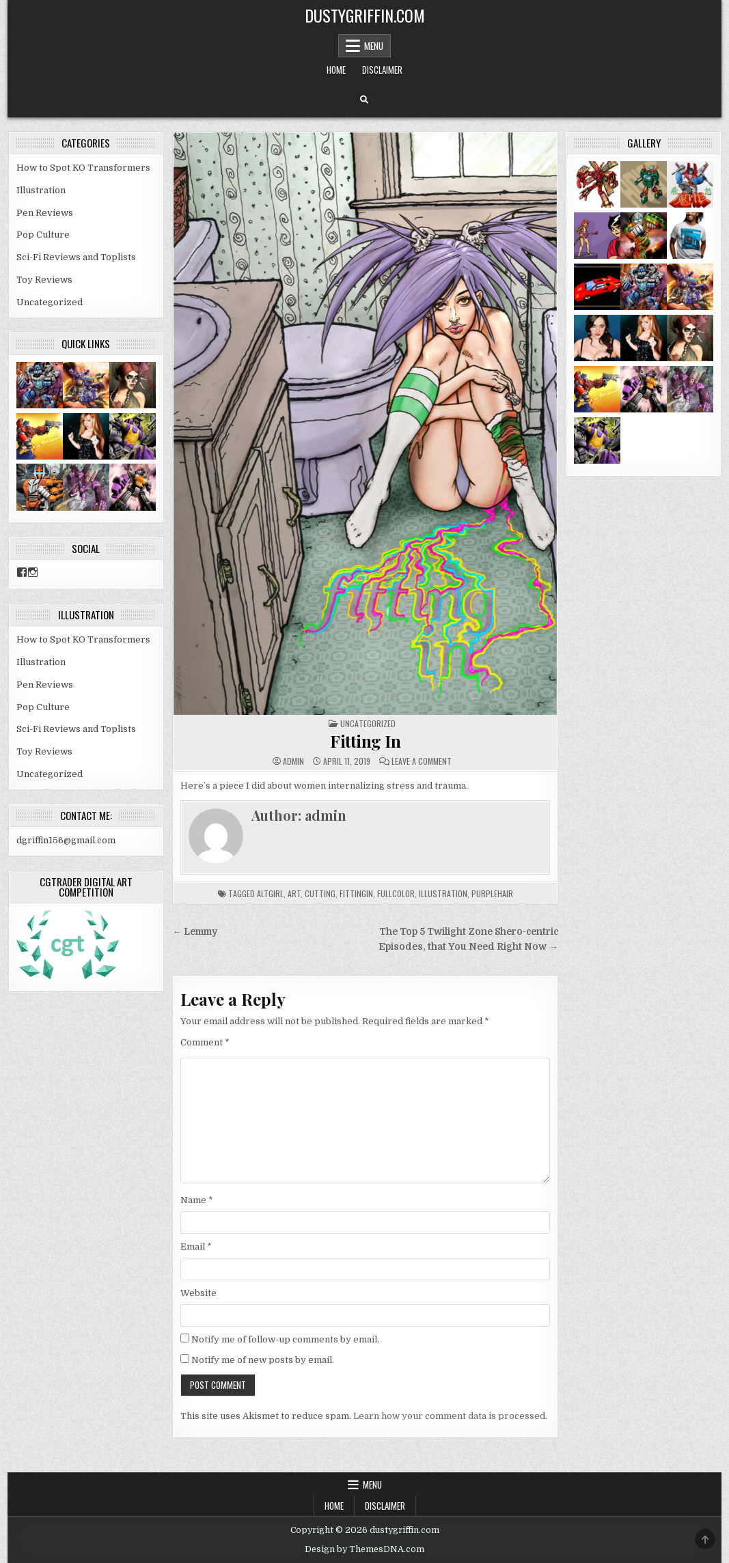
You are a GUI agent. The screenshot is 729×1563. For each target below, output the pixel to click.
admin (293, 761)
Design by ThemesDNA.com (364, 1549)
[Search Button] (364, 100)
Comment (205, 1042)
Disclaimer (382, 69)
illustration (443, 893)
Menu (373, 46)
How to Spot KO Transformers (83, 168)
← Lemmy (194, 932)
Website (198, 1293)
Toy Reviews (44, 279)
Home (336, 69)
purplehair (492, 893)
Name (196, 1200)
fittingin (356, 893)
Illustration (41, 190)
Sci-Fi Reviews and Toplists (76, 257)
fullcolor (396, 893)
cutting (320, 893)
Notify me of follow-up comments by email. (285, 1339)
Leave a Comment (421, 761)
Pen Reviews (44, 213)
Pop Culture (43, 234)
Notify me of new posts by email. (262, 1360)
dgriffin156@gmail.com (65, 840)
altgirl (270, 893)
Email (196, 1246)
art (294, 893)
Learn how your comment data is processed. (450, 1416)
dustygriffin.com (365, 15)
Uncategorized (368, 723)
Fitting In (365, 741)
